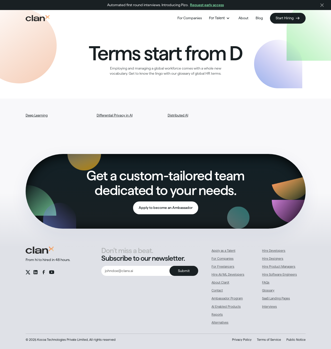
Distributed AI (178, 115)
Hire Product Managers (278, 266)
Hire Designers (272, 258)
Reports (217, 314)
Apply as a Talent (223, 250)
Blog (259, 18)
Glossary (268, 290)
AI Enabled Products (226, 306)
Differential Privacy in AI (115, 115)
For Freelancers (223, 266)
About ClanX (220, 282)
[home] (37, 18)
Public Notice (296, 339)
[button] (220, 18)
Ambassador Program (227, 298)
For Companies (189, 18)
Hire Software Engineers (279, 274)
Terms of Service (269, 339)
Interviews (269, 306)
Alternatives (220, 322)
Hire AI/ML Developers (228, 274)
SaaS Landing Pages (276, 298)
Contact (217, 290)
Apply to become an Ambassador (166, 208)
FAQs (265, 282)
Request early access (207, 5)
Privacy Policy (242, 339)
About (243, 18)
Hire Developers (273, 250)
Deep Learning (37, 115)
